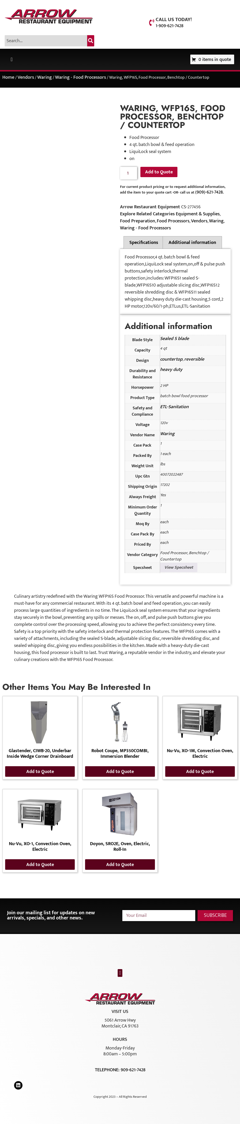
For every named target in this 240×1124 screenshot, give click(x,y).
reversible (194, 359)
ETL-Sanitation (174, 407)
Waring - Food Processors (80, 77)
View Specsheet (178, 567)
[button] (11, 59)
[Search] (90, 40)
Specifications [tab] (143, 242)
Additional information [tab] (192, 242)
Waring (44, 77)
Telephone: (108, 1070)
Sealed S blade (174, 339)
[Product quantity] (128, 173)
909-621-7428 (133, 1070)
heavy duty (171, 369)
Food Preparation (137, 221)
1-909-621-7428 (169, 26)
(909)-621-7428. (209, 192)
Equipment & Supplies (198, 214)
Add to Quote (159, 172)
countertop (171, 359)
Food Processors (173, 221)
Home (8, 77)
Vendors (26, 77)
